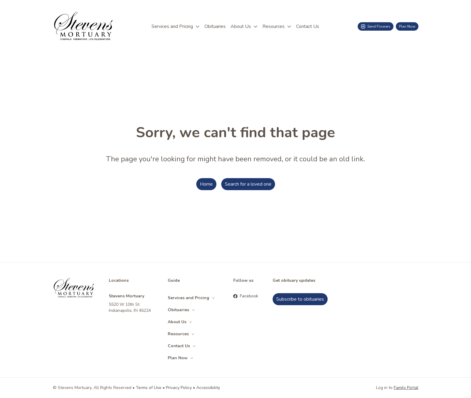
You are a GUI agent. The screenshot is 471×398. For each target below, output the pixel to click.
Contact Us (307, 26)
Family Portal (406, 387)
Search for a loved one (248, 184)
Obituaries (215, 26)
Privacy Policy (179, 387)
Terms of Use (148, 387)
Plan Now (407, 26)
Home (206, 184)
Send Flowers (375, 26)
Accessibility (208, 387)
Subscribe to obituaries (300, 299)
